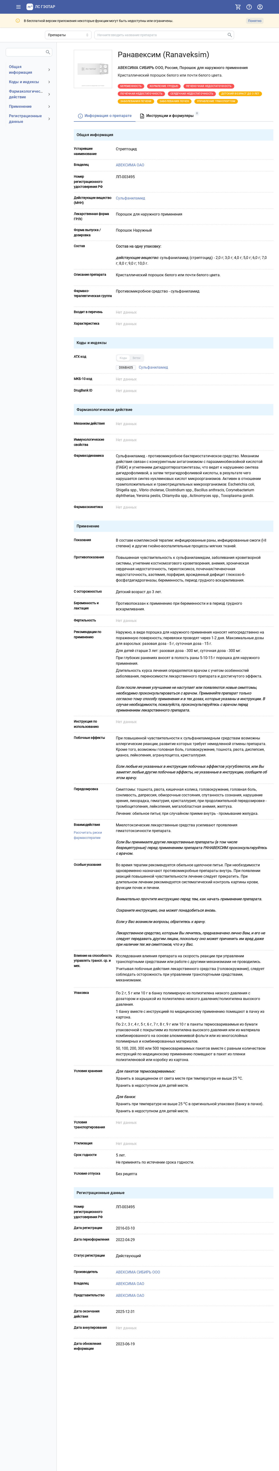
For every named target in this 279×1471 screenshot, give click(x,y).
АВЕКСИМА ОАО (130, 165)
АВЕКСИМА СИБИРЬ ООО (138, 1272)
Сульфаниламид (130, 198)
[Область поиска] (68, 35)
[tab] (104, 116)
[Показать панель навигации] (18, 7)
